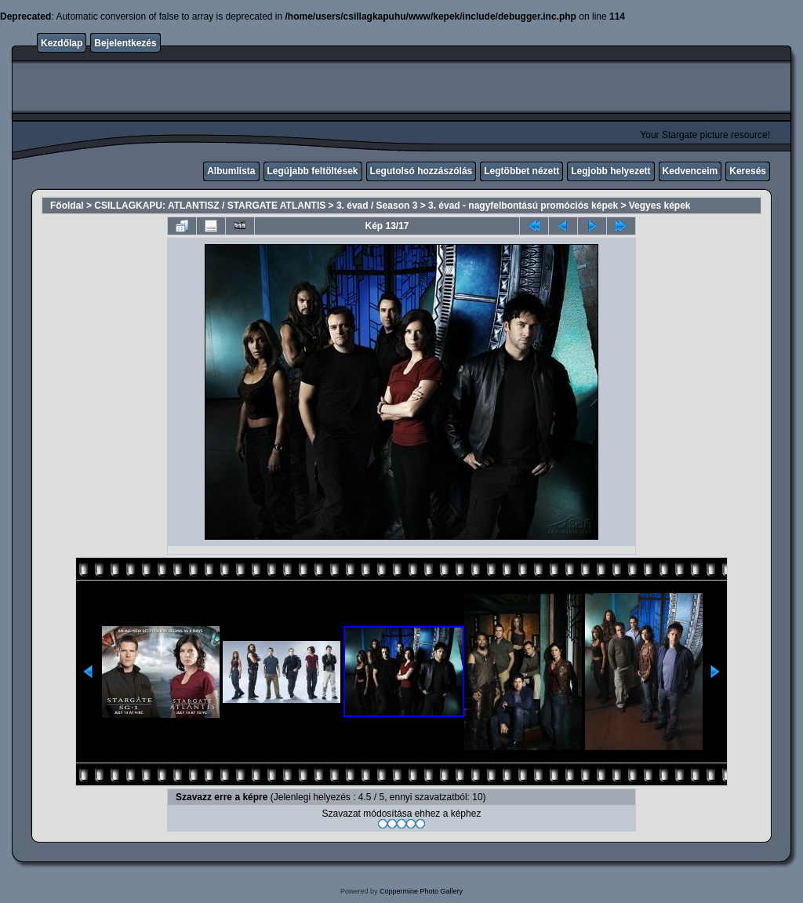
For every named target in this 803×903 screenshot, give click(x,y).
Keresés (747, 171)
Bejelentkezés (125, 43)
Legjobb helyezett (610, 171)
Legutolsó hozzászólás (421, 171)
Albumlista (231, 171)
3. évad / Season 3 (376, 205)
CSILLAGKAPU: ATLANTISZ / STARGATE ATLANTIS (209, 205)
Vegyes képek (660, 205)
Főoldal (67, 205)
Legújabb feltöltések (312, 171)
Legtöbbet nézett (521, 171)
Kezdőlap (61, 43)
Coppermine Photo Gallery (421, 891)
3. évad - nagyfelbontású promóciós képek (523, 205)
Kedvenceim (690, 171)
